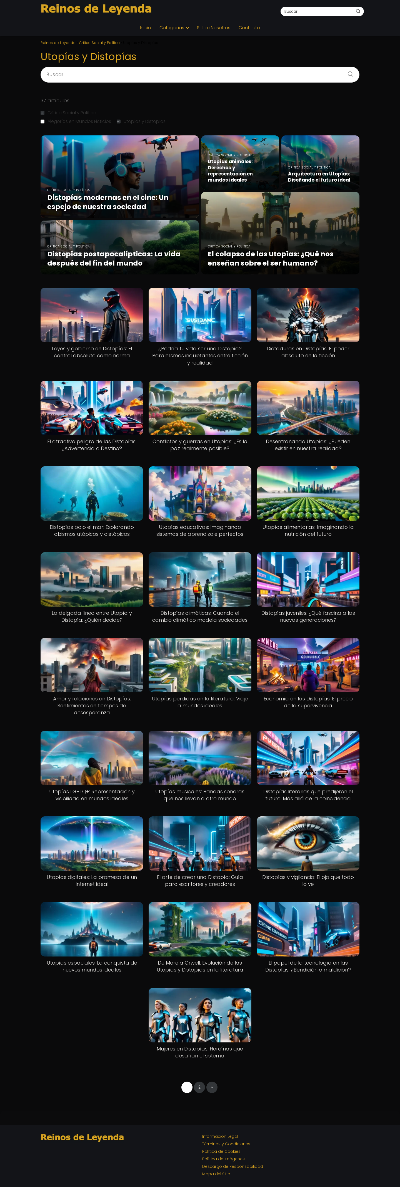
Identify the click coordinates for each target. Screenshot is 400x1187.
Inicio (145, 27)
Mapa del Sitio (216, 1174)
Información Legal (220, 1136)
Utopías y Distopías (141, 121)
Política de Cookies (221, 1151)
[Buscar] (358, 11)
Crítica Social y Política (68, 113)
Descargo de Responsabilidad (232, 1166)
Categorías (171, 27)
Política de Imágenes (223, 1159)
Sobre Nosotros (213, 27)
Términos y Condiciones (226, 1144)
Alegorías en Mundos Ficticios (76, 121)
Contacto (249, 27)
